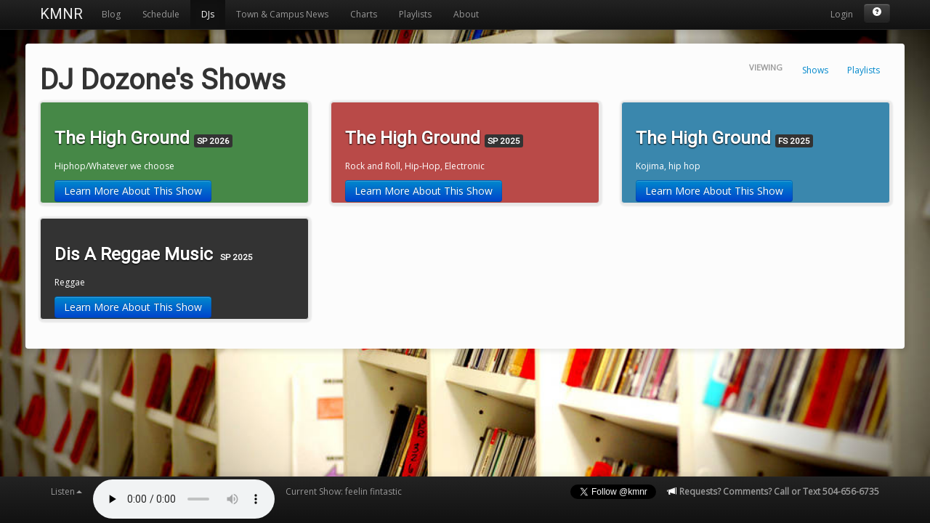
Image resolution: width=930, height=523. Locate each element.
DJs (207, 14)
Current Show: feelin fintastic (344, 491)
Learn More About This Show (133, 191)
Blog (111, 14)
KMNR (61, 14)
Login (841, 14)
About (466, 14)
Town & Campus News (282, 14)
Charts (363, 14)
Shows (815, 70)
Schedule (160, 14)
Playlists (415, 14)
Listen (66, 491)
